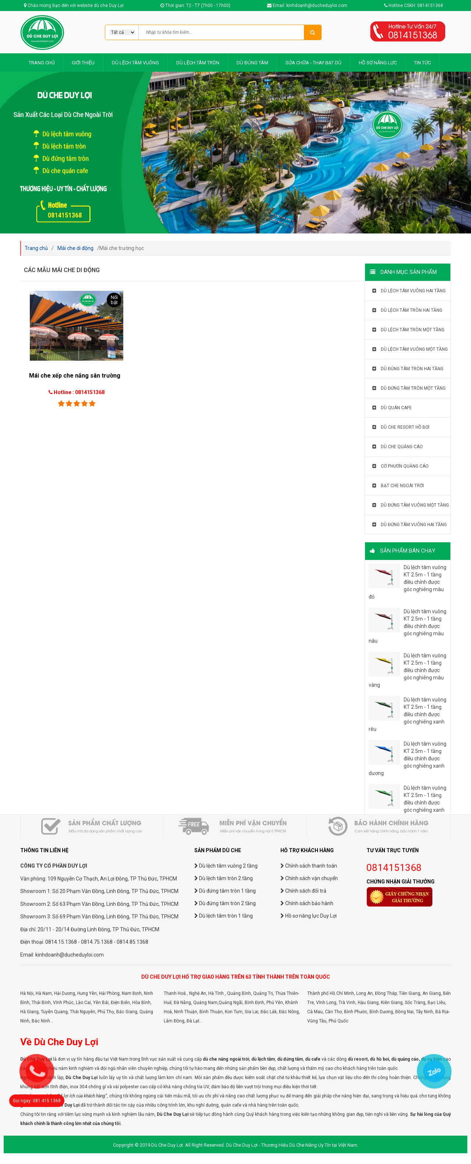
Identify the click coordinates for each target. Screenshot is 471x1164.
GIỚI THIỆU (83, 62)
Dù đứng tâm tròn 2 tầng (225, 1123)
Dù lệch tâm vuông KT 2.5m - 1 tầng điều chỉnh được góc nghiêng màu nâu (407, 626)
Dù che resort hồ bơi (400, 427)
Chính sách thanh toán (308, 1085)
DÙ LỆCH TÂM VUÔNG (135, 62)
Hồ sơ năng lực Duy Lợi (308, 1135)
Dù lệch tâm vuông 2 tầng (226, 1085)
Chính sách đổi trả (303, 1110)
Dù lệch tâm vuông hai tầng (409, 290)
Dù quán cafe (392, 407)
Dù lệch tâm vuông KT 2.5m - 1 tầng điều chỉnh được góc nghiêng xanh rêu (407, 714)
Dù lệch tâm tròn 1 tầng (223, 1135)
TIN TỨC (422, 62)
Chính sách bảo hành (306, 1123)
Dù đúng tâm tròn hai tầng (407, 368)
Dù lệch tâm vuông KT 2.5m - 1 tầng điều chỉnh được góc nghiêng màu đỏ (407, 582)
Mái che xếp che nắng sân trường (74, 375)
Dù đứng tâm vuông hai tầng (409, 524)
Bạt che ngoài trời (398, 485)
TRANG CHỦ (41, 62)
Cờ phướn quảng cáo (400, 466)
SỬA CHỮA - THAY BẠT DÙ (313, 62)
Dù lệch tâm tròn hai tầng (407, 310)
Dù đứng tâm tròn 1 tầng (225, 1110)
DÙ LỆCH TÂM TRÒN (197, 62)
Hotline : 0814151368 (79, 392)
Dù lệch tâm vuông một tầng (410, 349)
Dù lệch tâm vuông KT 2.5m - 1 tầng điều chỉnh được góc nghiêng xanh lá (407, 802)
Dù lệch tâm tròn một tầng (408, 329)
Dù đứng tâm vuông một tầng (410, 505)
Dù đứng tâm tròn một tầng (409, 388)
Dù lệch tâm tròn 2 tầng (223, 1098)
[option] (235, 152)
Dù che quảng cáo (397, 446)
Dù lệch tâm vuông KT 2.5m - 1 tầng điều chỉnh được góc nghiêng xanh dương (407, 758)
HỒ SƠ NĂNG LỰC (378, 62)
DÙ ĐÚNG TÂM (252, 62)
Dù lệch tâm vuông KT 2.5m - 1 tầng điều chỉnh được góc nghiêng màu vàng (407, 670)
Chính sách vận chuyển (309, 1098)
